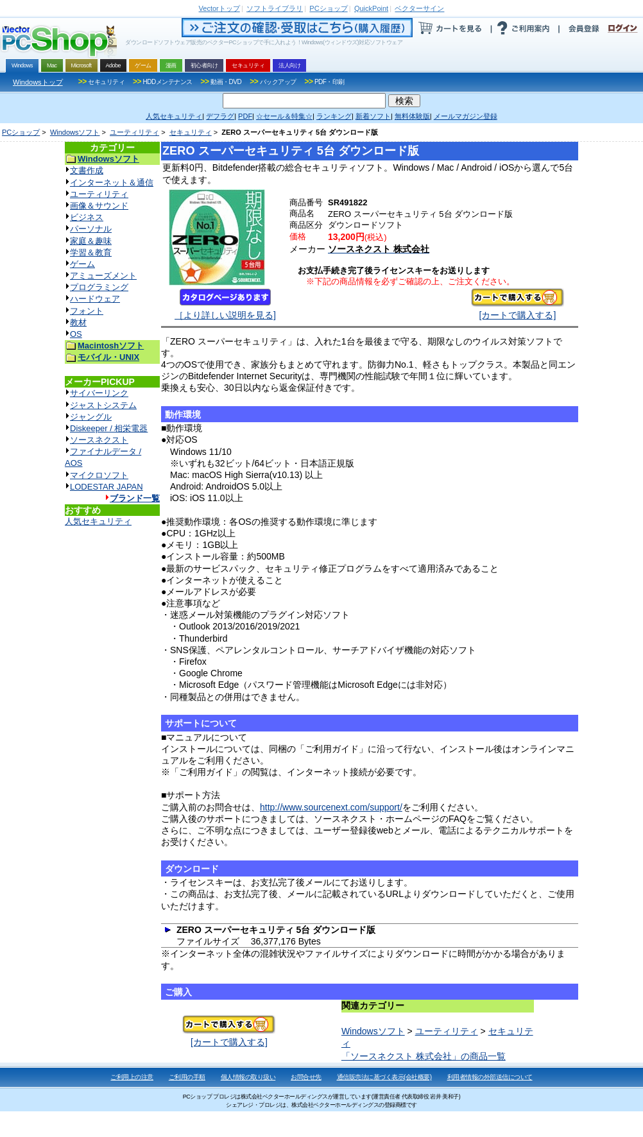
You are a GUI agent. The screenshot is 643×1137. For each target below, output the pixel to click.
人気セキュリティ (98, 521)
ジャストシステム (103, 405)
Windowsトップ (38, 82)
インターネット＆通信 (111, 182)
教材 (78, 322)
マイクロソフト (99, 475)
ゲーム (82, 264)
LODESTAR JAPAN (106, 487)
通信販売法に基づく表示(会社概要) (384, 1077)
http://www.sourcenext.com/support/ (331, 807)
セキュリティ (190, 132)
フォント (86, 311)
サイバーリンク (99, 393)
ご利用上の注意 (131, 1077)
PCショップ (21, 132)
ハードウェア (95, 298)
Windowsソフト (75, 132)
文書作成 (86, 170)
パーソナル (91, 229)
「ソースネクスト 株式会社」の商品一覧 (423, 1056)
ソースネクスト (99, 440)
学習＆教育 (91, 252)
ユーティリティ (134, 132)
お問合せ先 (306, 1077)
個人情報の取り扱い (248, 1077)
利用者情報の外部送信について (490, 1077)
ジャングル (91, 417)
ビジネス (86, 217)
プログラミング (99, 287)
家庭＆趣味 (91, 241)
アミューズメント (103, 275)
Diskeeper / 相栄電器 (109, 428)
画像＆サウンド (99, 205)
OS (76, 334)
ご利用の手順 (187, 1077)
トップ (219, 8)
